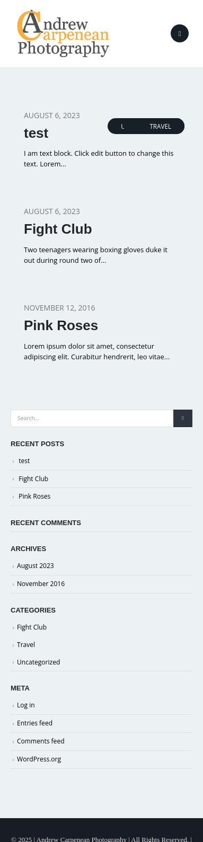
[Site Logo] (63, 33)
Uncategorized (38, 662)
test (36, 133)
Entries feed (34, 723)
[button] (180, 33)
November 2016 (41, 583)
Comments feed (41, 741)
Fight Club (58, 229)
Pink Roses (61, 325)
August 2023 (35, 565)
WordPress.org (39, 759)
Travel (160, 126)
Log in (26, 705)
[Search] (182, 418)
